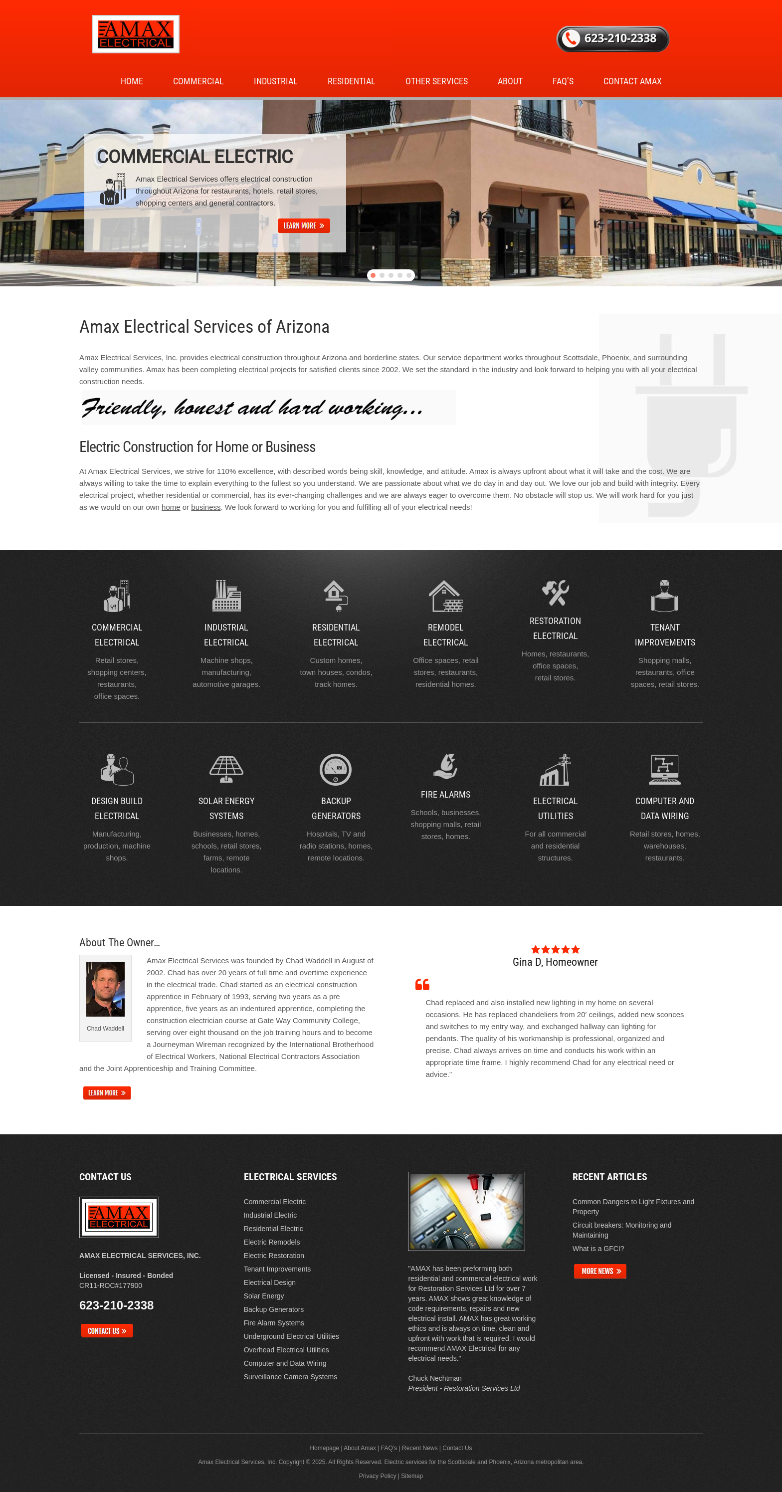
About (510, 81)
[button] (373, 275)
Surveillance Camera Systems (291, 1377)
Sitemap (412, 1476)
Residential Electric (273, 1229)
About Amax (360, 1448)
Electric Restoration (274, 1256)
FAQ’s (563, 81)
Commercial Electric (275, 1202)
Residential (352, 81)
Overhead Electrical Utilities (286, 1350)
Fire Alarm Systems (274, 1323)
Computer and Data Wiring (285, 1363)
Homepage (324, 1448)
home (171, 507)
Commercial (198, 81)
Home (132, 81)
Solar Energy (264, 1296)
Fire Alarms (445, 794)
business (205, 507)
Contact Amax (632, 81)
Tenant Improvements (277, 1269)
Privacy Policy (377, 1476)
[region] (391, 193)
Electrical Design (270, 1282)
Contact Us (457, 1448)
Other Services (436, 81)
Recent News (419, 1448)
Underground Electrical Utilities (291, 1336)
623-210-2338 (116, 1305)
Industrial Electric (270, 1215)
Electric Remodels (272, 1242)
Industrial (276, 81)
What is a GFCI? (598, 1249)
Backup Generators (274, 1309)
